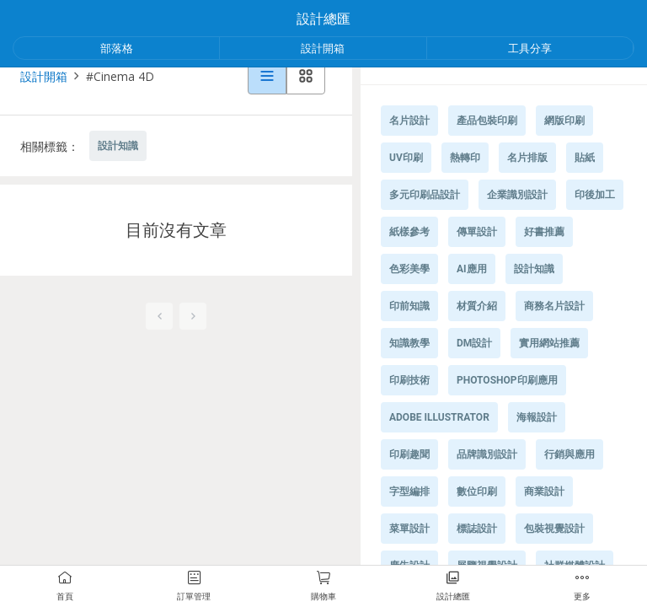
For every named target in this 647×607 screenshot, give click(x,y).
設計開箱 (323, 48)
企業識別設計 (517, 195)
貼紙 (585, 158)
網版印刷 (564, 120)
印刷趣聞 (409, 454)
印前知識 (409, 306)
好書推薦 (544, 232)
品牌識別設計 (487, 454)
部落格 (116, 48)
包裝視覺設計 (554, 528)
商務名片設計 (554, 306)
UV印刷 (406, 158)
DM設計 (474, 343)
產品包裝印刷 (487, 120)
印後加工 (595, 195)
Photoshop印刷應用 (507, 380)
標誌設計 (477, 528)
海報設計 (536, 417)
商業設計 (544, 491)
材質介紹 (477, 306)
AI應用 (472, 269)
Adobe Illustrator (439, 417)
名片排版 (527, 158)
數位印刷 (477, 491)
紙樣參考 (409, 232)
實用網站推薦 (549, 343)
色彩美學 (409, 269)
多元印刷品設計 (424, 195)
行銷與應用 (569, 454)
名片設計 (409, 120)
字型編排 (409, 491)
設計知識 (118, 146)
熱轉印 (465, 158)
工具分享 (530, 48)
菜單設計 (409, 528)
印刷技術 (409, 380)
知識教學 (409, 343)
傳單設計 (477, 232)
